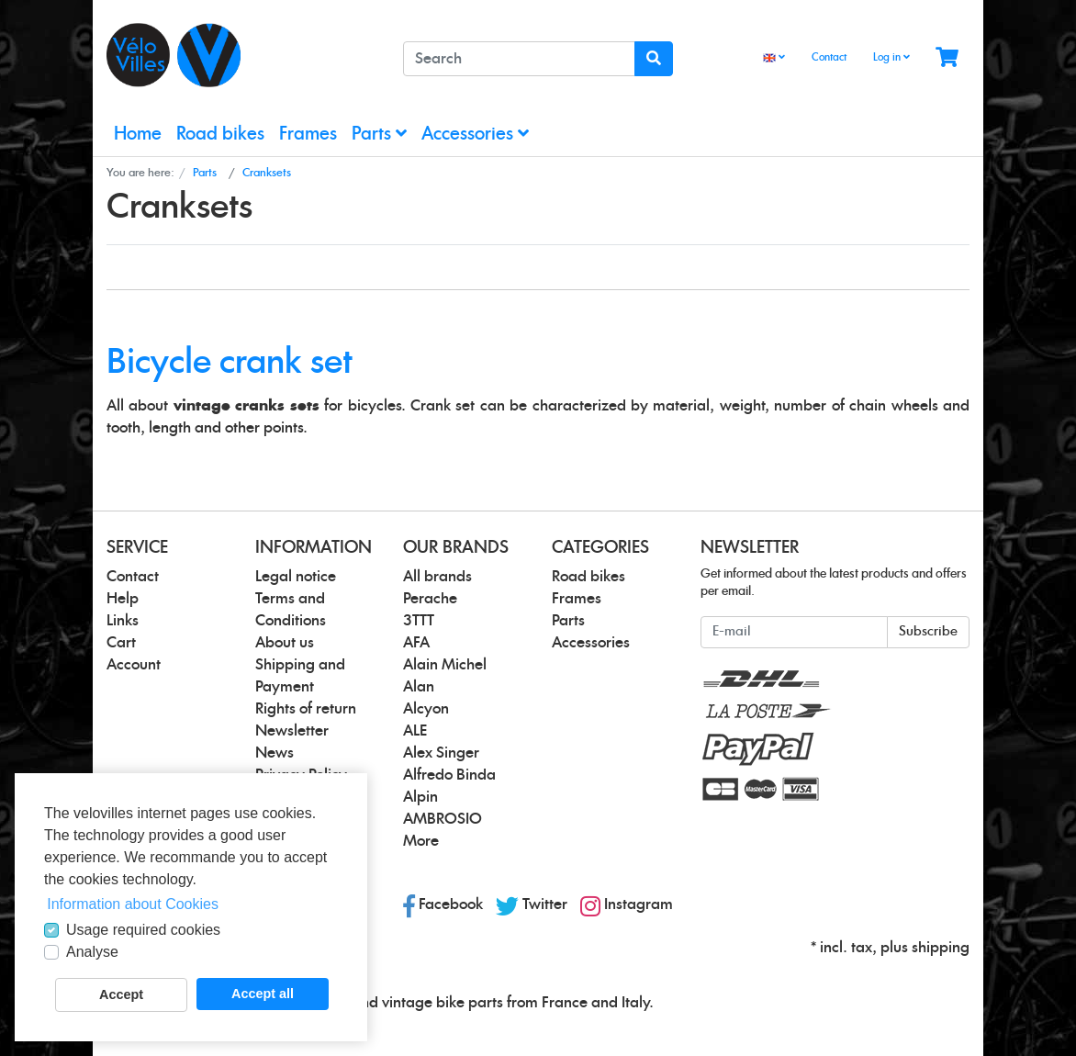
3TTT (418, 620)
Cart (121, 642)
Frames (308, 134)
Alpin (420, 797)
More (421, 841)
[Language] (774, 58)
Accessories (475, 133)
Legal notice (295, 576)
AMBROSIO (442, 819)
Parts (379, 133)
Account (133, 664)
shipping (941, 947)
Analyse (92, 952)
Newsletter (292, 731)
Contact (829, 57)
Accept (121, 994)
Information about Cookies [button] (133, 904)
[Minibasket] (947, 58)
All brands (437, 576)
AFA (416, 642)
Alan (418, 687)
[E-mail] (794, 632)
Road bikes (220, 134)
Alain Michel (445, 664)
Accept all (262, 993)
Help (122, 598)
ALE (415, 731)
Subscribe (928, 631)
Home (138, 134)
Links (122, 620)
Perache (430, 598)
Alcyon (426, 709)
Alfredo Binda (449, 775)
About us (284, 642)
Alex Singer (441, 753)
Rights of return (305, 709)
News (274, 753)
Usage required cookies (143, 930)
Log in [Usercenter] (891, 56)
